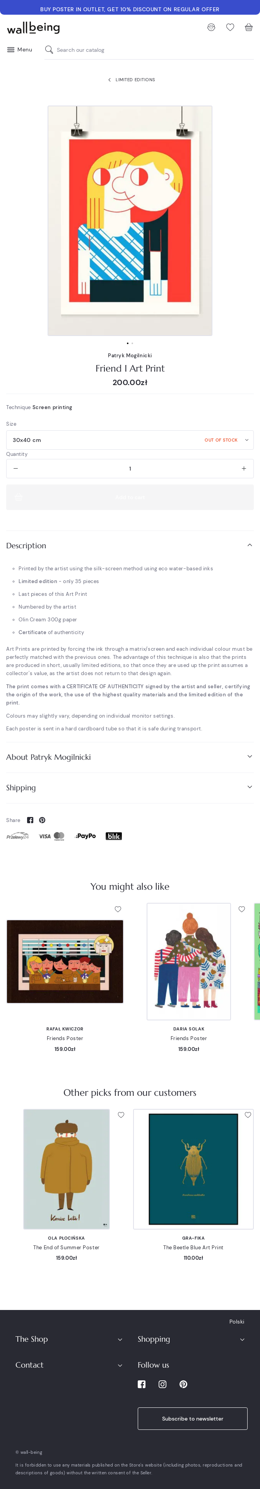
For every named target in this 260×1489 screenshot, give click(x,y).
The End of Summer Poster (66, 1247)
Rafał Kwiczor (64, 1029)
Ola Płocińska (66, 1238)
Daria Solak (188, 1029)
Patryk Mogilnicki (130, 355)
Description (130, 545)
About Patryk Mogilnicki (130, 757)
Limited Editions (130, 80)
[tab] (130, 545)
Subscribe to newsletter (192, 1418)
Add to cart (79, 497)
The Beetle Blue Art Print (193, 1247)
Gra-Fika (193, 1238)
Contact (29, 1365)
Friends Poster (65, 1038)
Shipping (130, 787)
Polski (237, 1321)
